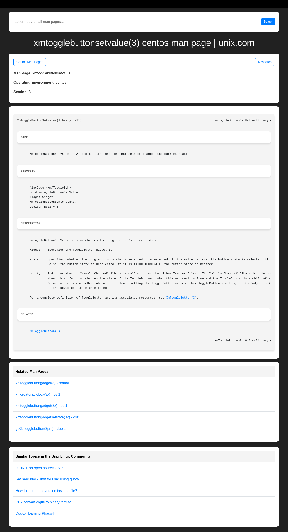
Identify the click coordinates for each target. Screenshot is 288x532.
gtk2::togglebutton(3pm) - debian (42, 429)
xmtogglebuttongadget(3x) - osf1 (41, 406)
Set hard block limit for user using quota (47, 479)
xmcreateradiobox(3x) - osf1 (38, 394)
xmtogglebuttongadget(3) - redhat (42, 383)
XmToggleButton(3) (181, 297)
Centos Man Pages (29, 62)
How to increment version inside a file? (46, 491)
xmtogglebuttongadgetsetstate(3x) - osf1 (48, 417)
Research (265, 62)
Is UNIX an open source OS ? (39, 468)
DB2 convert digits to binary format (43, 502)
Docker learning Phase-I (35, 513)
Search (268, 21)
